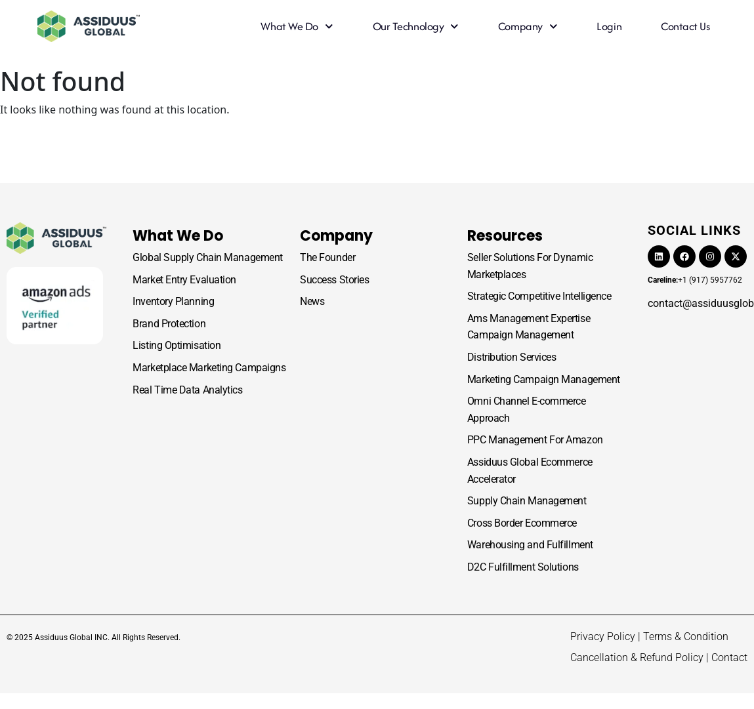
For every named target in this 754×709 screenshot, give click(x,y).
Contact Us (685, 26)
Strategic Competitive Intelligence (539, 296)
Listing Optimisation (176, 345)
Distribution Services (511, 357)
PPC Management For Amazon (535, 440)
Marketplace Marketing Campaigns (209, 367)
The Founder (327, 257)
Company (527, 26)
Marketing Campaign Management (543, 379)
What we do (297, 26)
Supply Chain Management (527, 501)
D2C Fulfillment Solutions (523, 567)
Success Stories (334, 279)
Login (609, 26)
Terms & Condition (685, 636)
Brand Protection (169, 323)
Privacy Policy (602, 636)
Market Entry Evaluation (184, 279)
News (312, 301)
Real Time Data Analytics (187, 390)
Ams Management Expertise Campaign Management (528, 327)
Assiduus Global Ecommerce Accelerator (530, 470)
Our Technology (416, 26)
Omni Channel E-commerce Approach (526, 409)
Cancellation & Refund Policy (636, 657)
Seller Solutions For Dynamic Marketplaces (530, 266)
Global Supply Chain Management (208, 257)
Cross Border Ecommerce (522, 523)
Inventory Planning (173, 301)
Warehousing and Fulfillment (530, 544)
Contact (729, 657)
